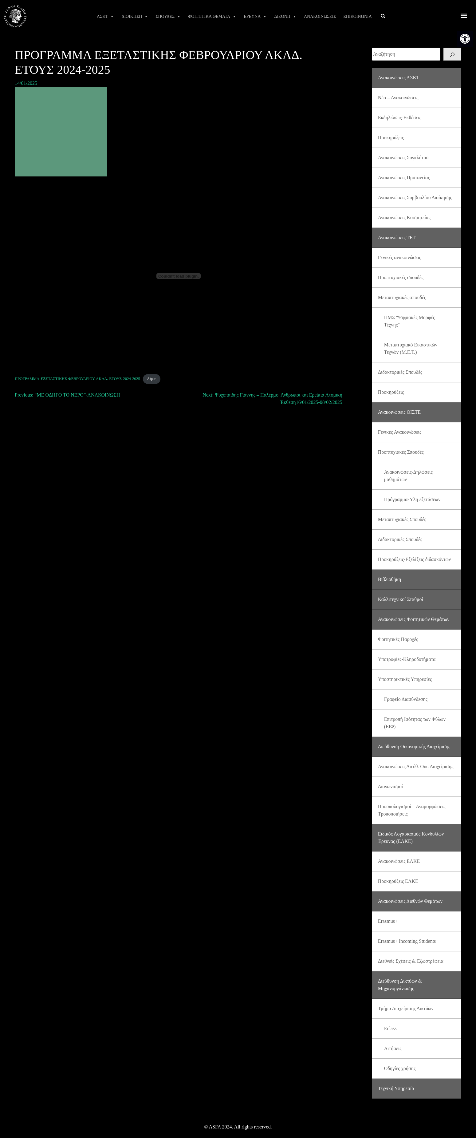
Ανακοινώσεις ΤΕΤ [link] (397, 237)
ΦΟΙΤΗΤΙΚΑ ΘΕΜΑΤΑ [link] (212, 16)
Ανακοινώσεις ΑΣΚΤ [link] (398, 77)
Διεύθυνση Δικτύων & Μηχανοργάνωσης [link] (400, 984)
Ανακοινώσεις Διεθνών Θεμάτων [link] (410, 901)
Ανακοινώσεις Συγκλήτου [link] (403, 157)
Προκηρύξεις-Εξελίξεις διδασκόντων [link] (414, 559)
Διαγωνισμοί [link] (390, 786)
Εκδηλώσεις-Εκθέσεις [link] (399, 117)
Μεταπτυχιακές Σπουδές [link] (402, 519)
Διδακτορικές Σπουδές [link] (400, 372)
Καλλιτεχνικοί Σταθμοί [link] (400, 599)
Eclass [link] (390, 1028)
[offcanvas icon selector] (464, 16)
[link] (465, 39)
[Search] (452, 54)
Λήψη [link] (151, 379)
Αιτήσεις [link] (393, 1048)
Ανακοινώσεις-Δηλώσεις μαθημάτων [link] (408, 475)
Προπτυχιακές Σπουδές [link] (401, 452)
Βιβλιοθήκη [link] (389, 579)
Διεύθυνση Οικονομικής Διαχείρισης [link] (414, 746)
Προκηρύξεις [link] (391, 137)
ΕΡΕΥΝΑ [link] (255, 16)
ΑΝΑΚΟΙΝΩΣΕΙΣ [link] (320, 16)
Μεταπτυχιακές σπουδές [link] (402, 297)
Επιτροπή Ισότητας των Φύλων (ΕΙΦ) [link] (415, 723)
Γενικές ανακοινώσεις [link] (399, 257)
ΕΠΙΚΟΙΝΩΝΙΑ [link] (357, 16)
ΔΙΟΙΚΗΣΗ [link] (134, 16)
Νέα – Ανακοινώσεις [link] (398, 97)
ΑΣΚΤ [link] (105, 16)
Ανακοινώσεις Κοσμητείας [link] (404, 217)
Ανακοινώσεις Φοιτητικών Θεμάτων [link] (413, 619)
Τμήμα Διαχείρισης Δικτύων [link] (406, 1008)
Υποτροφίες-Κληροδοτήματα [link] (407, 659)
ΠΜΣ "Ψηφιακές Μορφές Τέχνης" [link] (409, 321)
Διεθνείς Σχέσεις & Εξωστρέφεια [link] (410, 961)
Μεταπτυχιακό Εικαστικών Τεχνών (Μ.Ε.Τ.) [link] (410, 348)
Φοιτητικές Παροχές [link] (398, 639)
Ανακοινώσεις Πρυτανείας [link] (404, 177)
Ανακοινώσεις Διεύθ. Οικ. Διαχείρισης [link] (416, 766)
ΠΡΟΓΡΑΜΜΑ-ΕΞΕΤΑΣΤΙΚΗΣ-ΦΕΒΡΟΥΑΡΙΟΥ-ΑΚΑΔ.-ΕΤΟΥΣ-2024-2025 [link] (77, 379)
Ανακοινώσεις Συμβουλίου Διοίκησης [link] (415, 197)
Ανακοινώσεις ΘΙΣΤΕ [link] (399, 412)
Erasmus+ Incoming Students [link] (407, 941)
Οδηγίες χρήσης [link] (400, 1068)
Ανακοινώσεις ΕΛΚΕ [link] (399, 861)
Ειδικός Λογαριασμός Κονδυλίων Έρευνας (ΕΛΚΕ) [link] (411, 837)
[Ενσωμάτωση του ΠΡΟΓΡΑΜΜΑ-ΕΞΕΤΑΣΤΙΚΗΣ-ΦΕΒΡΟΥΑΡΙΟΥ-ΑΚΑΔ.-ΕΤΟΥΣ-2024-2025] (178, 276)
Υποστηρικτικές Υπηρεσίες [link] (405, 679)
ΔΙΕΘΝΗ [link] (285, 16)
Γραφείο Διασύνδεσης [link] (405, 699)
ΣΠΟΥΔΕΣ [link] (168, 16)
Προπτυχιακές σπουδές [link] (400, 277)
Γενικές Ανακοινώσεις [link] (400, 432)
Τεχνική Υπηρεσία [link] (396, 1088)
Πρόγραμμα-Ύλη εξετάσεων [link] (412, 499)
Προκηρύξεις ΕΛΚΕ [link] (398, 881)
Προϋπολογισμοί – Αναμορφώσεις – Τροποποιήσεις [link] (413, 810)
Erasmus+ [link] (388, 921)
